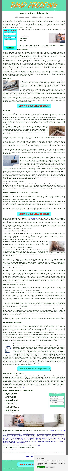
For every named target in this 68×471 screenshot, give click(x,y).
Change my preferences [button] (50, 467)
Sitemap (4, 460)
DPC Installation (56, 435)
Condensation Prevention (18, 435)
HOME (46, 10)
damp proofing (61, 25)
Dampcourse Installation (57, 437)
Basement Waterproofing (14, 434)
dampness (30, 29)
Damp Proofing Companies (17, 441)
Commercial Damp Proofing (43, 435)
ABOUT (53, 10)
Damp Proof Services (21, 439)
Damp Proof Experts (58, 434)
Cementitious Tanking (29, 434)
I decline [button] (43, 467)
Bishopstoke (34, 218)
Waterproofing (7, 438)
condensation (51, 81)
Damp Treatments (21, 442)
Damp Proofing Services (44, 434)
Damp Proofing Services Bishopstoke (18, 390)
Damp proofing (7, 218)
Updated (18, 460)
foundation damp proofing (20, 351)
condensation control (19, 353)
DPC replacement (49, 336)
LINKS (49, 10)
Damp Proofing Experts (18, 438)
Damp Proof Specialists (50, 439)
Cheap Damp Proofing (43, 437)
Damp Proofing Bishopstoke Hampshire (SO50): (16, 20)
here (23, 387)
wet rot (36, 61)
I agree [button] (38, 467)
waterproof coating (33, 171)
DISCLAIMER (62, 10)
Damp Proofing (30, 435)
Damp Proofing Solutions (57, 441)
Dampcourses (6, 435)
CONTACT (56, 10)
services (53, 226)
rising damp (24, 328)
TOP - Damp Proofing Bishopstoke (12, 449)
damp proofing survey (24, 97)
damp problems (55, 177)
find (7, 375)
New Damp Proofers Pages (11, 460)
